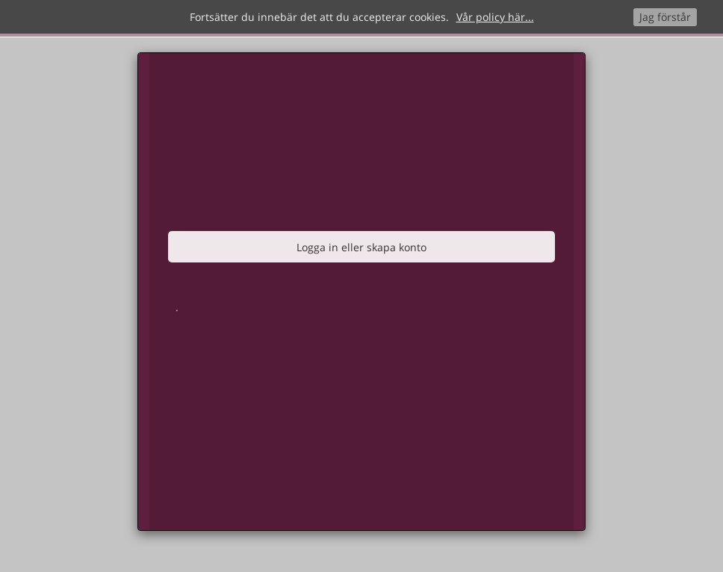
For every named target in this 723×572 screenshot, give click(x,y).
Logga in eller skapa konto (361, 247)
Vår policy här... (495, 17)
